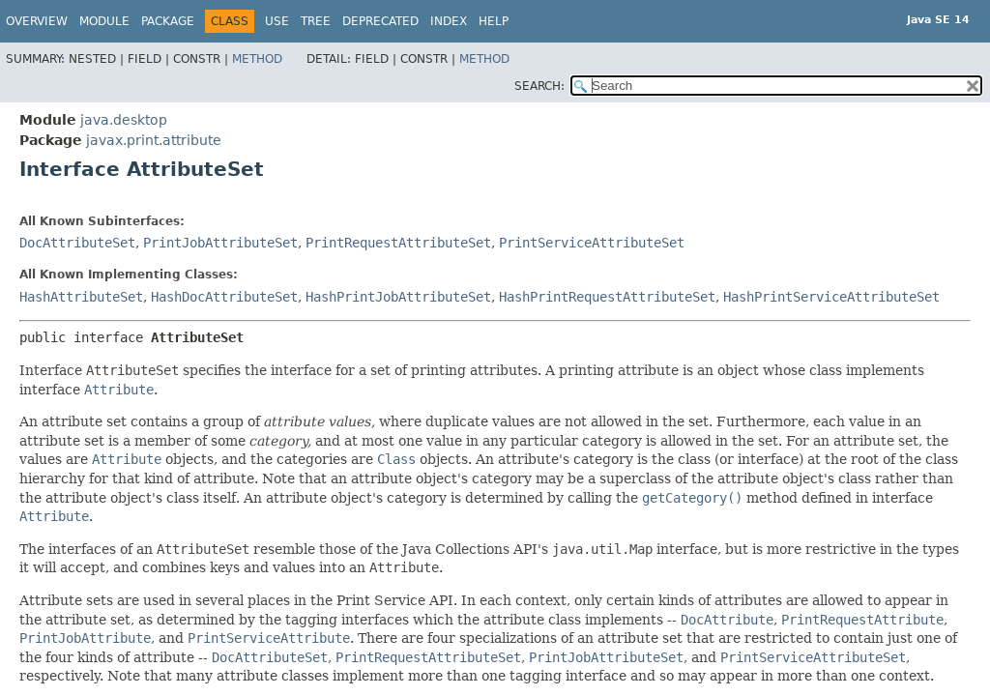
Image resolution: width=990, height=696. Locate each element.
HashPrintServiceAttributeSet (831, 296)
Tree (316, 21)
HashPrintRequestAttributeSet (607, 296)
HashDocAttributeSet (224, 296)
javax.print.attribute (153, 140)
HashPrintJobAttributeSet (398, 296)
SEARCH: (539, 86)
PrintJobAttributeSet (220, 242)
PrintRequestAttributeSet (398, 242)
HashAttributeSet (81, 296)
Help (494, 21)
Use (277, 21)
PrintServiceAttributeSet (591, 242)
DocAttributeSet (77, 242)
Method (257, 59)
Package (167, 21)
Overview (37, 21)
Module (104, 21)
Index (448, 21)
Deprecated (380, 21)
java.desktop (123, 120)
